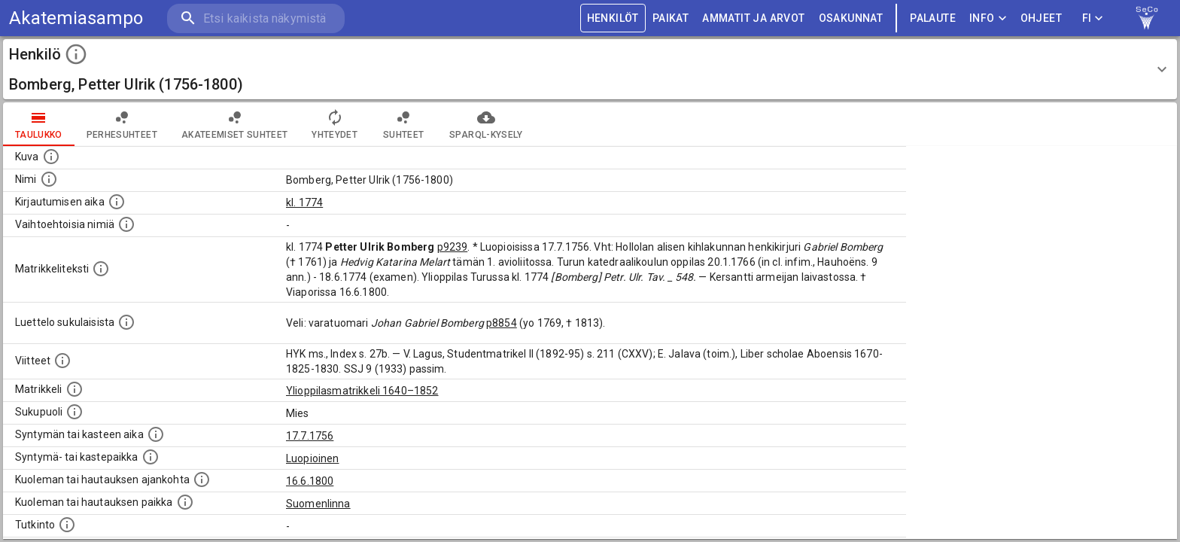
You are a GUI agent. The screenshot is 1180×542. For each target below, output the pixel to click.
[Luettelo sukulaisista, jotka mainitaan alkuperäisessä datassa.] (126, 322)
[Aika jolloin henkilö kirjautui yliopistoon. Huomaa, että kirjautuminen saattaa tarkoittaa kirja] (117, 202)
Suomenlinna (318, 504)
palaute (933, 18)
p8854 (501, 323)
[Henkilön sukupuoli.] (74, 412)
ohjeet (1041, 18)
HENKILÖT (613, 18)
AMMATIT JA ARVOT (753, 18)
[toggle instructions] (76, 54)
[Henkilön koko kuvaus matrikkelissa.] (101, 269)
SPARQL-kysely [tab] (485, 124)
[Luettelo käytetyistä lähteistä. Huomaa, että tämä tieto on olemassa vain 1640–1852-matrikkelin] (62, 361)
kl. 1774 (304, 202)
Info (988, 18)
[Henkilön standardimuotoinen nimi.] (49, 179)
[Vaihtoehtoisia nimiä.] (126, 224)
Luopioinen (312, 458)
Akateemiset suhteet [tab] (234, 124)
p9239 (452, 247)
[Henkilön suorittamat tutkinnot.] (67, 525)
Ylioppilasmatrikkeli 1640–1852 (362, 391)
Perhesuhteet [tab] (122, 124)
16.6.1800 (309, 481)
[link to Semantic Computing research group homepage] (1147, 18)
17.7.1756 (309, 436)
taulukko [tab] (39, 124)
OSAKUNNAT (851, 18)
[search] (256, 18)
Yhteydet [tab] (335, 124)
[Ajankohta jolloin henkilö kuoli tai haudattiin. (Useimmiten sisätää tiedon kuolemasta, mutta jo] (202, 479)
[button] (590, 69)
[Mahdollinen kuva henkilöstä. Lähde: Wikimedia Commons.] (51, 157)
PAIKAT (670, 18)
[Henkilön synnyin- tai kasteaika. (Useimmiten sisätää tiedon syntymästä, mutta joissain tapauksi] (156, 434)
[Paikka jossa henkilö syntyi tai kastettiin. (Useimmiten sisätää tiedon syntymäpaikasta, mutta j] (150, 457)
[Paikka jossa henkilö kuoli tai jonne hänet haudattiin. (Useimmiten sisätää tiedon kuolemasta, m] (185, 502)
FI (1092, 18)
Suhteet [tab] (403, 124)
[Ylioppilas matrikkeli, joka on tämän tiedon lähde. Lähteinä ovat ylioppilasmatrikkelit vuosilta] (74, 389)
